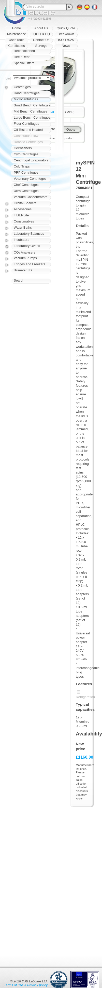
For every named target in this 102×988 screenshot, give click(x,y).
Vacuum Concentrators (30, 197)
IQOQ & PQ (41, 34)
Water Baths (23, 227)
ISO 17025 (66, 40)
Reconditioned (24, 51)
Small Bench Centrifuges (32, 105)
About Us (41, 28)
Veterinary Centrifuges (30, 178)
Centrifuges (22, 87)
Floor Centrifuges (26, 124)
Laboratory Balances (29, 233)
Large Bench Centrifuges (32, 117)
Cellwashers (23, 148)
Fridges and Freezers (29, 264)
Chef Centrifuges (26, 185)
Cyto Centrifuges (26, 154)
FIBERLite (21, 215)
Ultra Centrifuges (26, 191)
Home (16, 28)
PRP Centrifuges (26, 172)
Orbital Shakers (25, 203)
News (66, 46)
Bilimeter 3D (23, 270)
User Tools (16, 40)
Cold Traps (22, 166)
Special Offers (24, 63)
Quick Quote (66, 28)
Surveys (41, 46)
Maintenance (16, 34)
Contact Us (41, 40)
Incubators (21, 240)
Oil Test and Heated (28, 130)
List (8, 78)
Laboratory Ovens (27, 246)
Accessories (23, 209)
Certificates (16, 46)
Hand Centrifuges (26, 93)
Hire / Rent (22, 57)
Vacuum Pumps (25, 258)
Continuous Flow (26, 136)
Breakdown (65, 34)
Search (19, 280)
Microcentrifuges (26, 99)
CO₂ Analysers (24, 252)
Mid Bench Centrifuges (30, 111)
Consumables (24, 221)
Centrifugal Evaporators (31, 160)
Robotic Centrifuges (28, 142)
